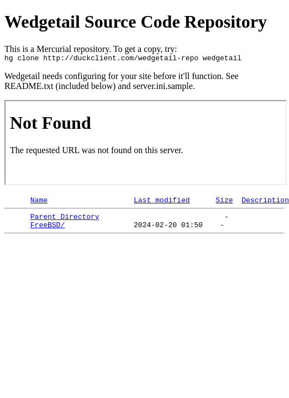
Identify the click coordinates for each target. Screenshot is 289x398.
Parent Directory (64, 221)
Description (265, 203)
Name (39, 203)
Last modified (162, 203)
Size (224, 203)
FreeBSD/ (47, 231)
